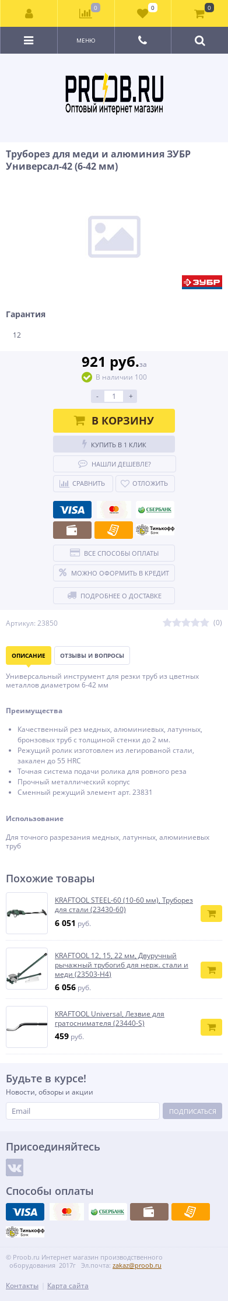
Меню (86, 40)
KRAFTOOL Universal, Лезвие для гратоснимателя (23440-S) (109, 1018)
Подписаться (192, 1111)
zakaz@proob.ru (137, 1265)
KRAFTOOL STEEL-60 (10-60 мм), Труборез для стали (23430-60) (124, 905)
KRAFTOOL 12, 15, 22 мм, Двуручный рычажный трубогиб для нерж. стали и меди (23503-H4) (121, 965)
